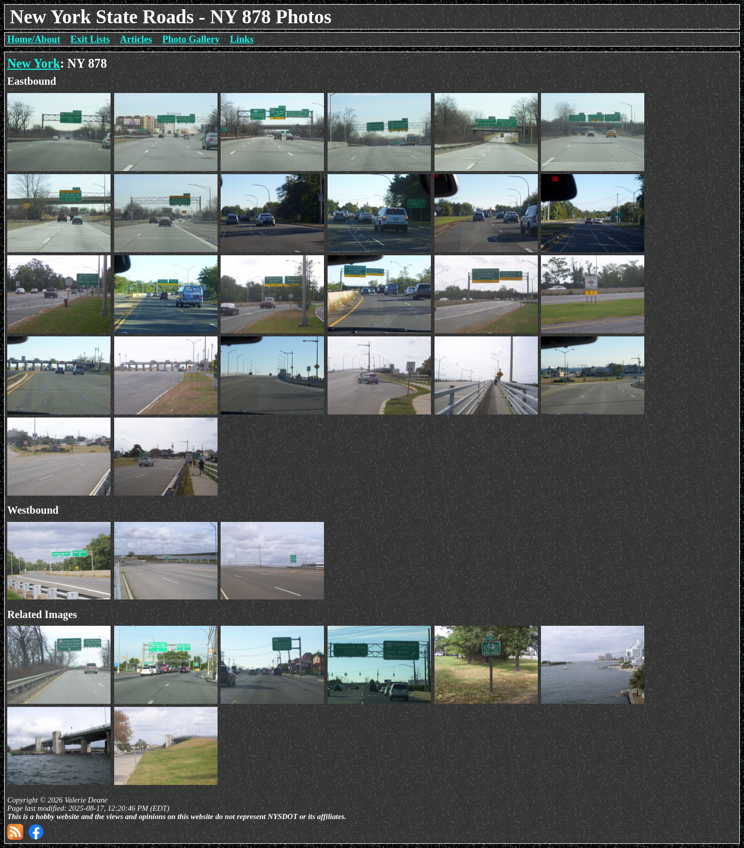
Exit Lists (90, 39)
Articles (136, 39)
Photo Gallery (191, 39)
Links (242, 39)
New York (33, 63)
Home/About (33, 39)
